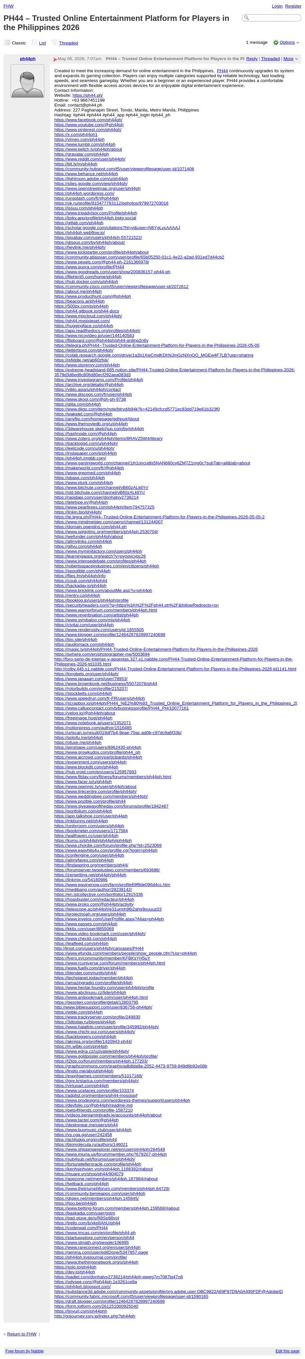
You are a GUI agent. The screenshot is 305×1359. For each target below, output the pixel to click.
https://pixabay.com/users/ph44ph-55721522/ (98, 237)
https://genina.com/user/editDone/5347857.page (101, 1252)
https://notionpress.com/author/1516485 (93, 727)
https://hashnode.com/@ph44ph (85, 433)
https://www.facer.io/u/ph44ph (83, 781)
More (288, 58)
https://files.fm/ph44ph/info (80, 575)
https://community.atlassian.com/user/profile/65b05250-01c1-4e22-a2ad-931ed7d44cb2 (139, 257)
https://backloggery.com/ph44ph (85, 1036)
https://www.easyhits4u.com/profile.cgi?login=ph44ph (106, 850)
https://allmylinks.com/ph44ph (83, 541)
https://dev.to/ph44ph (74, 1271)
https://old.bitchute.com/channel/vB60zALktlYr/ (99, 492)
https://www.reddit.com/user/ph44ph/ (89, 159)
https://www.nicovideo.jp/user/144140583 (94, 335)
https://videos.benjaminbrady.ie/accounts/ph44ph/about (107, 1115)
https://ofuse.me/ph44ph (77, 742)
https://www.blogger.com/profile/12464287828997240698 (109, 634)
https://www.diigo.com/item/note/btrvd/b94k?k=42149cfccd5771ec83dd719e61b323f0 (137, 409)
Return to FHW (22, 1334)
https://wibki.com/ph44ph (78, 1012)
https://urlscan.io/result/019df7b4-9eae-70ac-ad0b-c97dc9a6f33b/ (117, 732)
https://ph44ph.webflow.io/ (79, 232)
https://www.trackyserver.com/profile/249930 (97, 1017)
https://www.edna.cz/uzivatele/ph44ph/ (91, 1051)
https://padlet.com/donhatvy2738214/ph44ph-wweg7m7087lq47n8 (118, 1276)
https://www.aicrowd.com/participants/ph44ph (98, 757)
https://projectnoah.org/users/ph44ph (90, 914)
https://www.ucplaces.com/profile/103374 (94, 1090)
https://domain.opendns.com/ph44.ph (90, 526)
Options (287, 42)
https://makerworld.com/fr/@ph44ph (89, 467)
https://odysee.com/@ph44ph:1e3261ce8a (95, 1281)
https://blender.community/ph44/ (85, 972)
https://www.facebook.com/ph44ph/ (88, 119)
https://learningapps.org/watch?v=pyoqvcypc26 (100, 556)
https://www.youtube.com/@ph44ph (89, 124)
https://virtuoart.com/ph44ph (81, 1085)
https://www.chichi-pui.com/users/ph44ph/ (94, 1031)
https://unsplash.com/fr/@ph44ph (86, 198)
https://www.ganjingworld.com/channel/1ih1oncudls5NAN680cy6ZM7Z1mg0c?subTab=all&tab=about (152, 463)
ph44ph (28, 58)
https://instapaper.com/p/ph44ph (85, 453)
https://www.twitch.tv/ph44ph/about (88, 149)
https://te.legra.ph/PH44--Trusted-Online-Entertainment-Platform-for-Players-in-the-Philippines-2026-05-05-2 (159, 516)
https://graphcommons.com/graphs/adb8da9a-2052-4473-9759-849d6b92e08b (130, 1066)
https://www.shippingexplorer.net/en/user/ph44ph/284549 (109, 1149)
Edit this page (287, 1351)
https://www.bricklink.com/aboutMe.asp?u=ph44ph (103, 590)
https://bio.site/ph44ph (75, 639)
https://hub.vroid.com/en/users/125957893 (95, 771)
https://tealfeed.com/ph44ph (81, 943)
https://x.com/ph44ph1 (75, 134)
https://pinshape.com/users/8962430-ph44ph (97, 747)
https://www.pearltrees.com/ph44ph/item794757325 (104, 507)
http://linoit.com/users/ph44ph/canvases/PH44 (99, 948)
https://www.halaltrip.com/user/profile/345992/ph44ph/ (106, 1026)
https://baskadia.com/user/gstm (84, 1213)
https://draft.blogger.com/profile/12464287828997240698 (109, 1301)
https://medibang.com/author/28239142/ (93, 889)
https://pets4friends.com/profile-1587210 (93, 1110)
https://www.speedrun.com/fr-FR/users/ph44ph (99, 698)
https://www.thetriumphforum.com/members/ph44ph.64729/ (112, 1188)
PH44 (222, 70)
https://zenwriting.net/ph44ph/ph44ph (90, 874)
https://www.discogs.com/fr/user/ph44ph (93, 394)
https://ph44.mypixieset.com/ (82, 320)
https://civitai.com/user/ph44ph (84, 624)
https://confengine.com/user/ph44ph (89, 855)
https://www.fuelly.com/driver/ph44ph (90, 967)
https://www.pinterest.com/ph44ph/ (87, 129)
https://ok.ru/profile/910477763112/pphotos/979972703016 (111, 203)
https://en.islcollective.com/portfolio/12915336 (98, 894)
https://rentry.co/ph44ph (77, 595)
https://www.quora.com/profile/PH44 (89, 266)
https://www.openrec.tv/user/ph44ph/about (95, 786)
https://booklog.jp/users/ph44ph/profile (91, 600)
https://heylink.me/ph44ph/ (80, 247)
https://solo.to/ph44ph (75, 1267)
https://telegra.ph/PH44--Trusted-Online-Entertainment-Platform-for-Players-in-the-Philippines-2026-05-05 (157, 345)
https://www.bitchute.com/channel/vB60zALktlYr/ (101, 487)
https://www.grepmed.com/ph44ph (87, 472)
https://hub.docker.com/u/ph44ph (86, 281)
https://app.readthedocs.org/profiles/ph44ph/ (97, 330)
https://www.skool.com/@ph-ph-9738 (90, 399)
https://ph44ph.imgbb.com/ (80, 458)
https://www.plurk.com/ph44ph (83, 482)
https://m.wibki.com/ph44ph (81, 1046)
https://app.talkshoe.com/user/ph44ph (90, 816)
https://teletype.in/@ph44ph (81, 502)
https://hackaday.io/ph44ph (80, 585)
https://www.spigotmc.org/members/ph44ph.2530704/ (106, 531)
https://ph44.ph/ (88, 95)
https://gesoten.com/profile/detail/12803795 (96, 1002)
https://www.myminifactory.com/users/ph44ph (98, 551)
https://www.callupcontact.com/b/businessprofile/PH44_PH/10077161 (121, 708)
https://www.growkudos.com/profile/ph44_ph (97, 752)
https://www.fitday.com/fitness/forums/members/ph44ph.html (112, 776)
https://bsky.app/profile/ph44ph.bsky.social (95, 217)
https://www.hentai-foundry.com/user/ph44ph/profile (104, 987)
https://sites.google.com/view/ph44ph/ (90, 183)
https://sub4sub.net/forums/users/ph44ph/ (94, 1159)
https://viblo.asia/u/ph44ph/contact (87, 389)
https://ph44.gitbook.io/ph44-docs (86, 311)
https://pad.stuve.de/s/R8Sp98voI (86, 1218)
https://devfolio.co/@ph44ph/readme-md (93, 1105)
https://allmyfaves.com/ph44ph (84, 860)
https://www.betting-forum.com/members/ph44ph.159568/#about (116, 1208)
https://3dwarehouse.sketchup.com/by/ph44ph (99, 428)
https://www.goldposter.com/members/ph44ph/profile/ (106, 1056)
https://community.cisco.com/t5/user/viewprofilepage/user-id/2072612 (121, 286)
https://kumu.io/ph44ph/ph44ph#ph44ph (93, 840)
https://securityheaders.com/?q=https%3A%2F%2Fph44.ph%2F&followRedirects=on (136, 605)
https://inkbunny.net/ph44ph (81, 820)
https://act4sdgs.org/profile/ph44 (85, 1139)
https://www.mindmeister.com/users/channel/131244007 (108, 521)
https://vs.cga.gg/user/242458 (83, 1134)
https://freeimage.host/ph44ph (83, 717)
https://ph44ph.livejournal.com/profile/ (90, 1257)
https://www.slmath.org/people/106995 (91, 1242)
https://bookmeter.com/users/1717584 (91, 830)
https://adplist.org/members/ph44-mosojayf (95, 1095)
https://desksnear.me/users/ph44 (86, 1124)
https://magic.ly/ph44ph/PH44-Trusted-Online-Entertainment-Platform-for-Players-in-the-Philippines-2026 (156, 649)
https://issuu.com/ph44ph (78, 208)
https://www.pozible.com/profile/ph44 (90, 801)
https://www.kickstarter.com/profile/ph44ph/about (101, 252)
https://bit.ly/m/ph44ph (75, 163)
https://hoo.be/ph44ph (75, 1203)
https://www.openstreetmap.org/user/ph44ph (97, 188)
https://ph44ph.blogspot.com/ (82, 1286)
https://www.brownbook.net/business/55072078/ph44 (105, 683)
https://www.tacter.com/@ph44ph (86, 1119)
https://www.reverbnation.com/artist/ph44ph (96, 614)
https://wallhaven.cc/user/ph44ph (86, 835)
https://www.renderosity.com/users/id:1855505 (99, 629)
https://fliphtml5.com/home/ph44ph (87, 276)
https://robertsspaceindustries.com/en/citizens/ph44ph (106, 565)
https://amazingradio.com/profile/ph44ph (93, 982)
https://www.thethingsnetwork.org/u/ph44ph (96, 1262)
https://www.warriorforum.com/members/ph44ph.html (105, 610)
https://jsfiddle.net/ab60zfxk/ (81, 360)
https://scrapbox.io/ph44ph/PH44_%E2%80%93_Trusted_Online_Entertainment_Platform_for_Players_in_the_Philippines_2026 (178, 703)
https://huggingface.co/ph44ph (83, 325)
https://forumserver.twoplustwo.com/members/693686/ (107, 869)
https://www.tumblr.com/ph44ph (84, 144)
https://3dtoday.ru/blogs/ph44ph (84, 1021)
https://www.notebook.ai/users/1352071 (92, 722)
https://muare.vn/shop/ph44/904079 (88, 1173)
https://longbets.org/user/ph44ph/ (86, 673)
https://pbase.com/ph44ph (79, 477)
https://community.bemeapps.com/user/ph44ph (99, 1193)
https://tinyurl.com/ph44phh (80, 1311)
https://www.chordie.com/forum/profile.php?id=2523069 (107, 845)
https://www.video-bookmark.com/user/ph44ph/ (99, 933)
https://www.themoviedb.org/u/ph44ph (91, 423)
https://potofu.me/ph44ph (78, 737)
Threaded (68, 43)
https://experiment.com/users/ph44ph (90, 762)
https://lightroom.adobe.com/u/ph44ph (91, 178)
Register (293, 6)
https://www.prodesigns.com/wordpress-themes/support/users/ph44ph (122, 1100)
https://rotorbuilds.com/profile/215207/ (91, 688)
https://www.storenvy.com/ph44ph (87, 364)
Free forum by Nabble (25, 1351)
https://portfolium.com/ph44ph (83, 811)
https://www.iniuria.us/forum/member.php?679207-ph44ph (110, 1154)
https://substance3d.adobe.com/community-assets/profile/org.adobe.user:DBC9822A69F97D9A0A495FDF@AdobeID (168, 1291)
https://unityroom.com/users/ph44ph (89, 825)
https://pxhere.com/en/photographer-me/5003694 (102, 654)
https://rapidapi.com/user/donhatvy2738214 (96, 497)
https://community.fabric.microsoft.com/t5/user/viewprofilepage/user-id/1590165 (131, 1296)
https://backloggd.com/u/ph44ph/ (86, 443)
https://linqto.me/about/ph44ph (83, 1070)
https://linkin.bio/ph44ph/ (78, 512)
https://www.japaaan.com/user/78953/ (90, 678)
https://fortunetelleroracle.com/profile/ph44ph (97, 1164)
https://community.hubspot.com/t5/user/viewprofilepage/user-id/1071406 (124, 168)
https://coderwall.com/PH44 (81, 1227)
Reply (252, 58)
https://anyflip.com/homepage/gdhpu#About (96, 418)
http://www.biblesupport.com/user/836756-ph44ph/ (103, 1007)
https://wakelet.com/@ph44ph (83, 413)
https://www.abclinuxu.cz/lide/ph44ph (90, 992)
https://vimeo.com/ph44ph (79, 139)
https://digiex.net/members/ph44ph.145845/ (96, 1198)
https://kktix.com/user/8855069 (84, 928)
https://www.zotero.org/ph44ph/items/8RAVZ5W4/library (108, 438)
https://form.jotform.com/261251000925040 (96, 1306)
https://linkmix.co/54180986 (81, 879)
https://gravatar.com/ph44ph (81, 154)
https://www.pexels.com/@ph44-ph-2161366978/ (101, 262)
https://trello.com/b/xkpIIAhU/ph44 (87, 1222)
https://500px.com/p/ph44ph (81, 306)
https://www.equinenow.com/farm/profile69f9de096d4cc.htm (112, 884)
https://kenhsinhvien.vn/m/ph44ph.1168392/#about (103, 1168)
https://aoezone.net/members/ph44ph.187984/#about (106, 1178)
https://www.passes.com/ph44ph (85, 923)
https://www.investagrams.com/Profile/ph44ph (98, 379)
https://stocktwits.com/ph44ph (83, 693)
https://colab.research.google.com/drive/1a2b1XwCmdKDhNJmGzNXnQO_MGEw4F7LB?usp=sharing (153, 355)
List (42, 43)
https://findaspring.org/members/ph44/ (91, 865)
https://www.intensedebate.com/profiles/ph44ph (100, 561)
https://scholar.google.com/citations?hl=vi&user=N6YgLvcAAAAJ (117, 227)
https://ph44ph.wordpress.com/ (84, 193)
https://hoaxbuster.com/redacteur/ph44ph (94, 899)
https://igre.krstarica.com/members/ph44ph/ (96, 1080)
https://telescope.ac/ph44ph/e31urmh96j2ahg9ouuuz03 (107, 909)
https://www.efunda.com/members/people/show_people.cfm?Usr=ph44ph (125, 953)
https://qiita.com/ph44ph (77, 404)
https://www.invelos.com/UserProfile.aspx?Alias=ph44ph (109, 918)
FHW (9, 6)
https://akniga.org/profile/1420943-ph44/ (93, 1041)
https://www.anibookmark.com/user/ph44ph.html (101, 997)
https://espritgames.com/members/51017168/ (98, 1075)
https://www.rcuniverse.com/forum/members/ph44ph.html (109, 963)
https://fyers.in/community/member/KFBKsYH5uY (102, 958)
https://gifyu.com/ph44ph (78, 546)
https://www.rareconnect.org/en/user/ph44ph (97, 1247)
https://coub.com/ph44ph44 (80, 580)
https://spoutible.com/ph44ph (82, 570)
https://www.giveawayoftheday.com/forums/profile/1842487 (111, 806)
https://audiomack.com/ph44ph (84, 644)
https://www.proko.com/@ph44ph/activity (93, 904)
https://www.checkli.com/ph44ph (85, 938)
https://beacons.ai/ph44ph (79, 301)
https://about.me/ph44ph (78, 291)
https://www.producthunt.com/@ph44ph (92, 296)
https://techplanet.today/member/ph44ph (93, 977)
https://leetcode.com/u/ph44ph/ (84, 448)
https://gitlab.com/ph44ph (78, 222)
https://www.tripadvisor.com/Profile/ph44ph (95, 212)
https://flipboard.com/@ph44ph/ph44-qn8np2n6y (101, 340)
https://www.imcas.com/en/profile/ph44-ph (95, 1232)
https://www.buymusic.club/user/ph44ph (92, 1129)
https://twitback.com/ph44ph (81, 1183)
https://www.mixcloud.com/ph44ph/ (88, 315)
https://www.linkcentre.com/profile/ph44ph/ (95, 791)
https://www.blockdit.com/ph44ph (86, 766)
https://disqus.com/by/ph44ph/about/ (89, 242)
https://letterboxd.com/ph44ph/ (83, 350)
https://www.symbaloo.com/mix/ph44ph (92, 619)
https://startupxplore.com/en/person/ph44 (94, 1237)
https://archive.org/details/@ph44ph (89, 384)
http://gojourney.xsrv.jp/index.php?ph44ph (94, 1316)
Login (277, 6)
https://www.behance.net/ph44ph (86, 173)
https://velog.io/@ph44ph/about (84, 713)
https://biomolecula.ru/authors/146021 (91, 1144)
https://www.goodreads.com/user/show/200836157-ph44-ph (112, 271)
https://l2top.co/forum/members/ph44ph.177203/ (101, 1061)
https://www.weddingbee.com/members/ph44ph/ (101, 796)
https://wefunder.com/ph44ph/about (88, 536)
